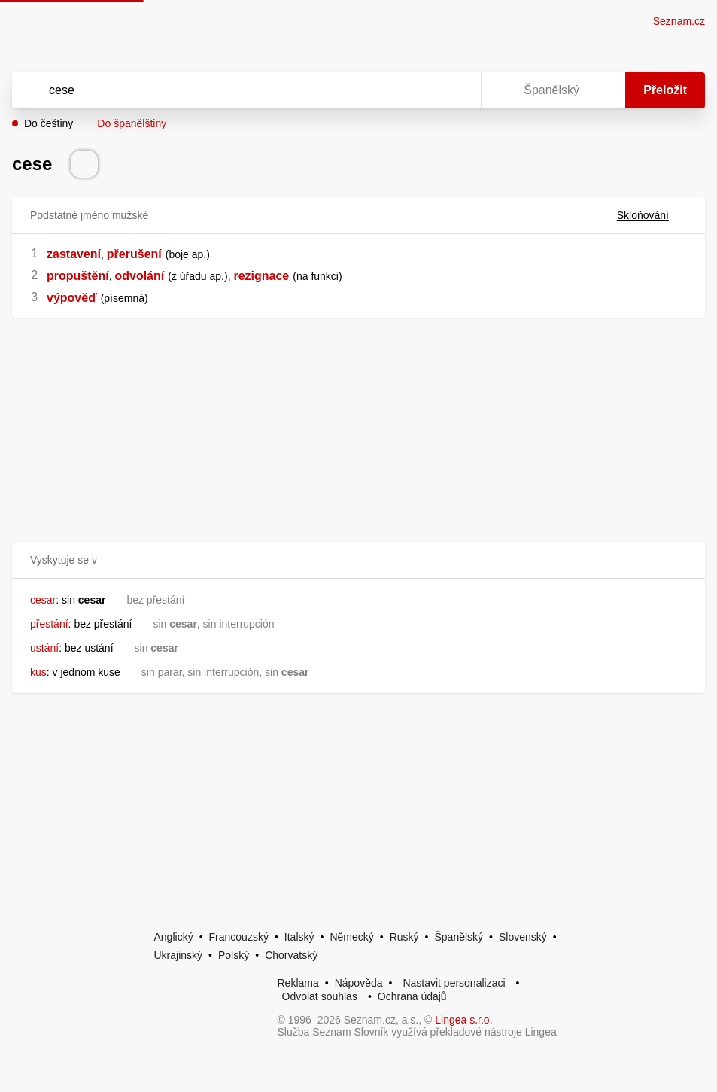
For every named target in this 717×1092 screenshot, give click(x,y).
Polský (233, 955)
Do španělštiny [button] (131, 123)
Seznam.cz (679, 21)
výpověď (72, 297)
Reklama (298, 983)
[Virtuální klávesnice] (455, 90)
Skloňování (652, 215)
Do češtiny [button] (48, 123)
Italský (299, 937)
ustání (44, 648)
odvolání (139, 275)
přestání (49, 624)
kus (38, 672)
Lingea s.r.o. (463, 1020)
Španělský (458, 937)
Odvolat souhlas (319, 996)
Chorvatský (291, 955)
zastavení (74, 254)
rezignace (261, 275)
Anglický (173, 937)
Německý (351, 937)
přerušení (134, 254)
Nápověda (359, 983)
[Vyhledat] (227, 90)
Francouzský (239, 937)
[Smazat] (422, 90)
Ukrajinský (178, 955)
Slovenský (523, 937)
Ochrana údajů (412, 996)
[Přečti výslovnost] (84, 164)
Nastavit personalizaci (454, 983)
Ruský (404, 937)
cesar (43, 600)
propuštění (78, 275)
